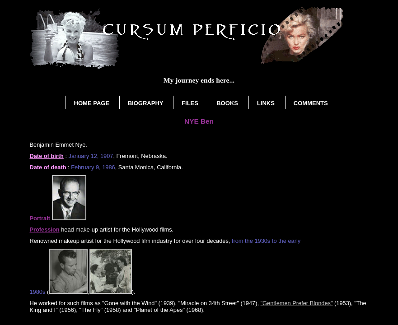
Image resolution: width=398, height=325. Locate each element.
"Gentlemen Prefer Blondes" (297, 303)
